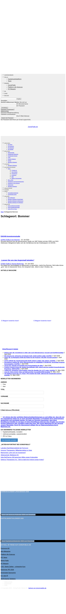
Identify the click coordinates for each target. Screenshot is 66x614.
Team (9, 81)
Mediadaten (6, 83)
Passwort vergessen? (7, 109)
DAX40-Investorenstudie (10, 236)
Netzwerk (6, 189)
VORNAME (4, 396)
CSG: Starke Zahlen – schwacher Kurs (13, 566)
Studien (9, 160)
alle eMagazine (5, 551)
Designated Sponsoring (8, 572)
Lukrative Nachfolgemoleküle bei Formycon (14, 448)
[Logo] (7, 140)
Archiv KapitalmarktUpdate (14, 207)
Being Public (5, 560)
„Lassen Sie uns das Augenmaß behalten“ (17, 260)
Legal (9, 157)
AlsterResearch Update (10, 349)
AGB (5, 585)
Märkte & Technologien (16, 178)
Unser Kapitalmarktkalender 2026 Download (17, 541)
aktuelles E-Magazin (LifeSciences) (15, 200)
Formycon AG (5, 548)
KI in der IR (4, 576)
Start (2, 212)
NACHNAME (5, 403)
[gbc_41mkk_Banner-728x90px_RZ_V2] (33, 135)
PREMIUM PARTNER (8, 188)
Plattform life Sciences (8, 554)
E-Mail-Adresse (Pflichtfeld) (10, 410)
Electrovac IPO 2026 (7, 569)
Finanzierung (14, 173)
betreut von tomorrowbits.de (37, 588)
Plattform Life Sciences (15, 87)
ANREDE (4, 382)
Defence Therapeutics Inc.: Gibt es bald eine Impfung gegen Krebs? (22, 459)
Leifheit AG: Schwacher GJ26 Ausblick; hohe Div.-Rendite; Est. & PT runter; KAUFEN (29, 370)
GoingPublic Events (12, 194)
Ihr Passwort (21, 106)
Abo (5, 91)
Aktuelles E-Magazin (12, 162)
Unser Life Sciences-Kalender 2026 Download (18, 514)
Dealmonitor (10, 184)
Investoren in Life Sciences (14, 183)
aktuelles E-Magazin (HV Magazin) (15, 202)
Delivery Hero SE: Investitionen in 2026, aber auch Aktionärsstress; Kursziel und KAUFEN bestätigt (33, 352)
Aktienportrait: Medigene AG (10, 455)
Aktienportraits (11, 152)
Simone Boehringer (17, 263)
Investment (13, 175)
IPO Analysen (11, 146)
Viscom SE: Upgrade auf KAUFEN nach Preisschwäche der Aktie (23, 365)
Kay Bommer (15, 239)
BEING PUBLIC (7, 151)
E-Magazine (6, 196)
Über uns (6, 77)
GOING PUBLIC (7, 143)
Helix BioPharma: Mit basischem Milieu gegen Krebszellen (19, 457)
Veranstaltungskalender (13, 192)
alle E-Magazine (11, 197)
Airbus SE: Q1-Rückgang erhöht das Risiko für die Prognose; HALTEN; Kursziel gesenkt (30, 357)
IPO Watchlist (11, 147)
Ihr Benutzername (22, 104)
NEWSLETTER (7, 204)
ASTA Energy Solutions (8, 579)
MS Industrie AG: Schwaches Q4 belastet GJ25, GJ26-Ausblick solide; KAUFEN (28, 356)
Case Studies (14, 171)
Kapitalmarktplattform (14, 79)
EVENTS (6, 191)
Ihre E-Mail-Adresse (23, 116)
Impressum (7, 583)
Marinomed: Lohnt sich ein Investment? (13, 452)
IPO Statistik (10, 149)
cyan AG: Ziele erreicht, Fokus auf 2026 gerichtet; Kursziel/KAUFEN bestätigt (27, 372)
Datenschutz (5, 111)
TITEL (3, 389)
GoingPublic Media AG (8, 74)
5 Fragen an (14, 170)
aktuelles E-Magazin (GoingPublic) (15, 199)
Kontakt (5, 93)
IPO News (10, 144)
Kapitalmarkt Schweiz (12, 155)
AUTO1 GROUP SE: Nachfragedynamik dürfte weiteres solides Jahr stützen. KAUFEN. (30, 360)
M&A (12, 176)
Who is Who (10, 180)
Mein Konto (6, 95)
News (9, 168)
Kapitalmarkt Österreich (13, 154)
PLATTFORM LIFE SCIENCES (9, 167)
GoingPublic (12, 85)
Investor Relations (12, 159)
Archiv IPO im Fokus (12, 209)
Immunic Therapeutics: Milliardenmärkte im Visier (16, 450)
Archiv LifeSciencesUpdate (14, 205)
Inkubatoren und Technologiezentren (16, 181)
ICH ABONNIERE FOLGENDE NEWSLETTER (16, 430)
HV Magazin (12, 89)
